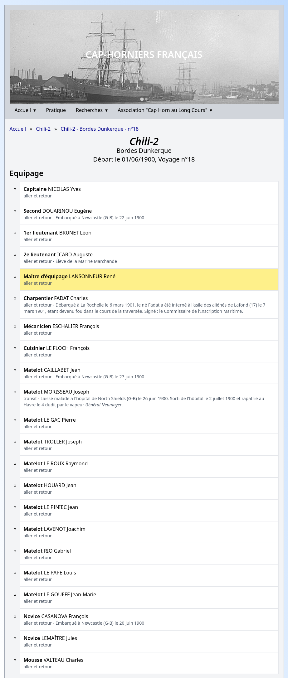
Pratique (56, 110)
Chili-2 (43, 128)
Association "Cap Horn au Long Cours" (165, 110)
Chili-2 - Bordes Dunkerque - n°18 (100, 128)
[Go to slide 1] (142, 99)
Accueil (25, 110)
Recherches (92, 110)
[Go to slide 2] (146, 99)
